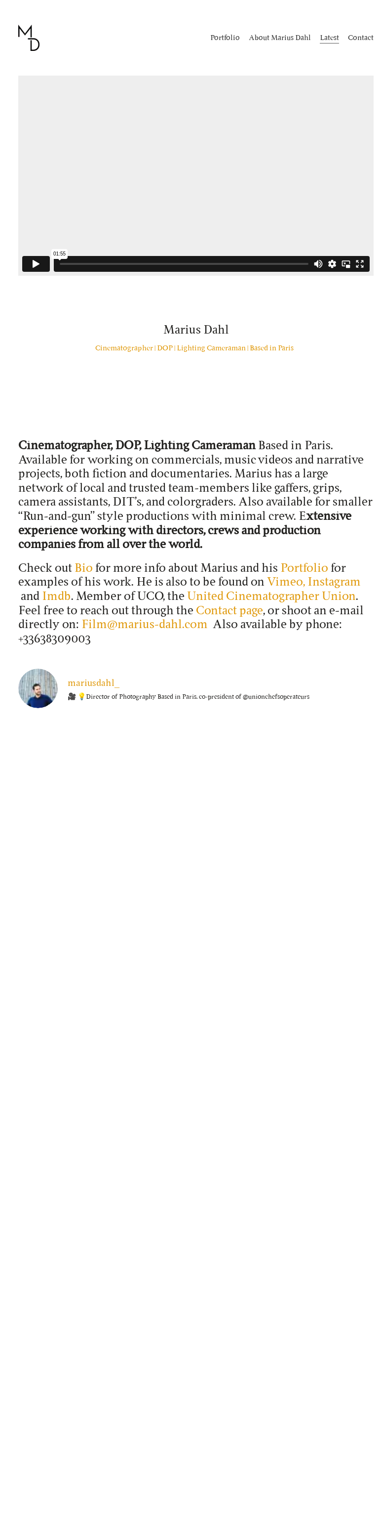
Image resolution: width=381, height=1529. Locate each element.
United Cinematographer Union (271, 596)
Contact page (229, 610)
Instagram (334, 581)
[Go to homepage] (28, 38)
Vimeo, (286, 581)
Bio (84, 567)
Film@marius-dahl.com (144, 624)
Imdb (56, 596)
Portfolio (304, 567)
